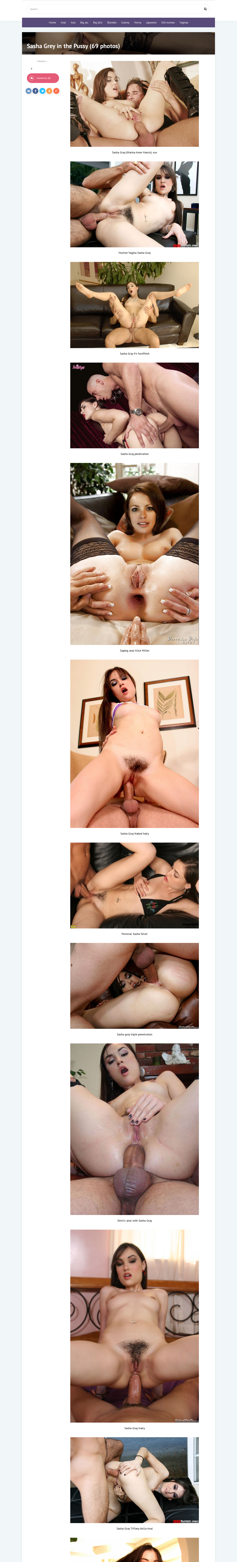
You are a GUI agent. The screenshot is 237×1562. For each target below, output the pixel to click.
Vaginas (184, 22)
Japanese (151, 22)
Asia (73, 22)
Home (52, 22)
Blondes (112, 22)
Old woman (168, 22)
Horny (137, 22)
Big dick (97, 22)
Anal (63, 22)
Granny (125, 22)
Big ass (84, 22)
